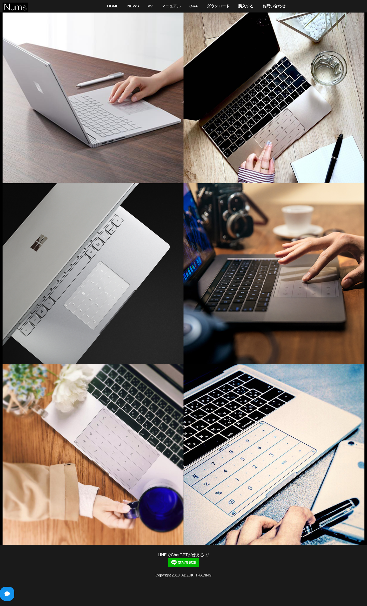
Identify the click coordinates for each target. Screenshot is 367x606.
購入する (246, 6)
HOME (113, 6)
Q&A (193, 6)
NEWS (133, 6)
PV (150, 6)
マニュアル (171, 6)
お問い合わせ (274, 6)
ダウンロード (218, 6)
